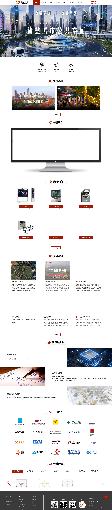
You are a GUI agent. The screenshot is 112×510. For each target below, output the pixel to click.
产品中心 (51, 2)
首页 (36, 2)
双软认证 (34, 502)
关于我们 (80, 2)
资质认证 (65, 2)
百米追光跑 (21, 506)
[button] (9, 483)
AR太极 (21, 509)
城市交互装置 (9, 501)
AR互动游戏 (22, 504)
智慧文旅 (8, 504)
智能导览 (21, 501)
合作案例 (58, 2)
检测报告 (34, 509)
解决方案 (43, 2)
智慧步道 (21, 499)
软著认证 (34, 505)
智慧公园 (8, 499)
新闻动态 (72, 2)
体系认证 (34, 499)
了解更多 (56, 114)
